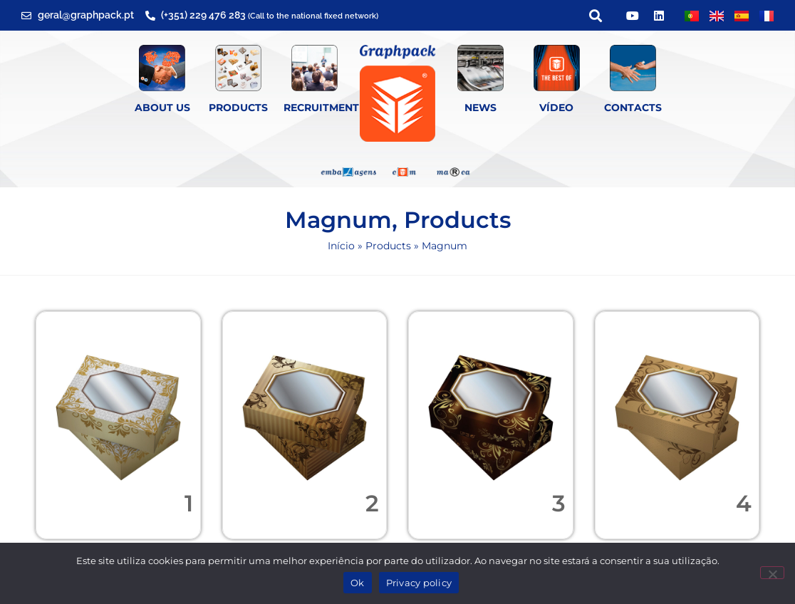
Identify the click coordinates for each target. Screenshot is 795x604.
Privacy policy (419, 582)
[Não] (772, 572)
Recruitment (321, 107)
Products (238, 107)
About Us (162, 107)
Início (341, 245)
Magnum (338, 220)
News (480, 107)
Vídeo (556, 107)
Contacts (633, 107)
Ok (357, 582)
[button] (595, 15)
